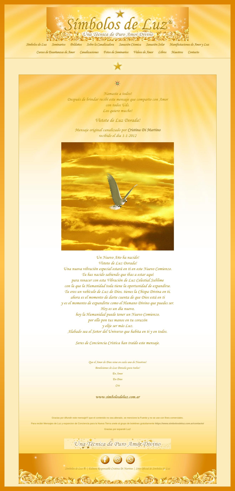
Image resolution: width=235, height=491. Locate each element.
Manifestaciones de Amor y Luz (189, 44)
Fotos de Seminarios (115, 52)
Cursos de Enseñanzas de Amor (55, 52)
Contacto (193, 52)
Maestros (177, 52)
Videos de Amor (143, 52)
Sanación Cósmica (130, 44)
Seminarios (58, 44)
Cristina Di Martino (144, 129)
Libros (162, 52)
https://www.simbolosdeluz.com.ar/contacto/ (179, 423)
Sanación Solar (155, 44)
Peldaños (75, 44)
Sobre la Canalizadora (100, 44)
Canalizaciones (89, 52)
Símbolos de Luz (36, 44)
